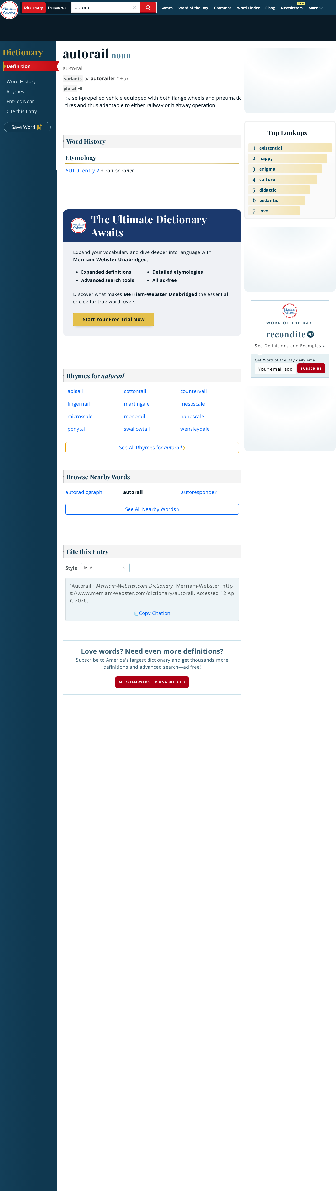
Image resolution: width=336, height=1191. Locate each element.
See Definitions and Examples (288, 346)
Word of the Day (193, 7)
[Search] (114, 7)
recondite (286, 333)
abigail (75, 391)
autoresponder (199, 492)
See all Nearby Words (150, 509)
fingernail (78, 403)
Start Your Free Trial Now (113, 319)
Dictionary (23, 51)
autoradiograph (83, 492)
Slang (270, 7)
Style (71, 568)
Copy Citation (152, 613)
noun (121, 54)
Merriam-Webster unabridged (152, 682)
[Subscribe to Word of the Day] (275, 368)
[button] (316, 8)
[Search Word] (148, 7)
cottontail (135, 391)
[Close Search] (134, 7)
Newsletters (292, 7)
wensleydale (195, 429)
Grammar (222, 7)
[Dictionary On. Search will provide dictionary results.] (45, 8)
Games (166, 7)
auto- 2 (82, 170)
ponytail (77, 429)
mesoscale (192, 403)
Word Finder (248, 7)
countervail (193, 391)
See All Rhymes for (150, 447)
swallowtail (137, 429)
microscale (80, 416)
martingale (137, 403)
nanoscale (192, 416)
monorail (134, 416)
